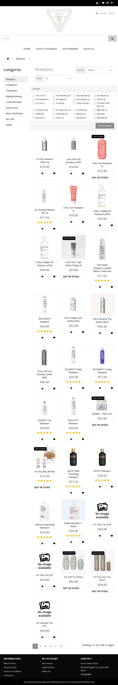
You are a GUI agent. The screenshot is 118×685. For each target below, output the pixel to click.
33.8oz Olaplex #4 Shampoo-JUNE (102, 213)
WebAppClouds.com (60, 682)
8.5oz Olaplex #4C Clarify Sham (73, 319)
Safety (9, 124)
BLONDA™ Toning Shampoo (102, 371)
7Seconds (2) (60, 114)
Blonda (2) (79, 114)
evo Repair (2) (101, 95)
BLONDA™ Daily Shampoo (73, 371)
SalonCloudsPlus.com (84, 682)
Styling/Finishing (14, 96)
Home (27, 48)
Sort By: (80, 70)
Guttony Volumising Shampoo (44, 526)
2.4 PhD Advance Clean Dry (44, 161)
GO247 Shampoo (102, 470)
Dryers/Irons (12, 107)
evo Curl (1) (39, 95)
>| (61, 646)
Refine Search (105, 125)
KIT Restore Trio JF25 (44, 624)
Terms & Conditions (13, 671)
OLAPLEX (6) (80, 110)
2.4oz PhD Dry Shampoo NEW (73, 161)
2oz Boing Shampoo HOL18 (44, 211)
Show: (39, 78)
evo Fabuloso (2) (62, 95)
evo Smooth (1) (41, 99)
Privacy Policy (10, 667)
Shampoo (20, 58)
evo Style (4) (59, 99)
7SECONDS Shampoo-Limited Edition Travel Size (102, 268)
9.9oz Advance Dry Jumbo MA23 (102, 320)
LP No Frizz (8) (81, 103)
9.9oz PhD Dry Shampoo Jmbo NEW (44, 374)
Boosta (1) (39, 117)
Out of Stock (100, 177)
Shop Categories (46, 48)
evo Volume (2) (81, 99)
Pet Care (10, 119)
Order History (48, 667)
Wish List (46, 671)
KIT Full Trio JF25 (44, 575)
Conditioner (11, 84)
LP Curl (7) (38, 103)
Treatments (11, 90)
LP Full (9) (58, 103)
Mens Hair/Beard (14, 113)
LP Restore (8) (40, 110)
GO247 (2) (100, 99)
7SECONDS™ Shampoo (44, 320)
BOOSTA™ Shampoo (73, 422)
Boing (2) (99, 114)
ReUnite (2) (79, 117)
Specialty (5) (100, 117)
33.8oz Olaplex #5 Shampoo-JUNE (44, 264)
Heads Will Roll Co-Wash (73, 525)
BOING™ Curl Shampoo (44, 422)
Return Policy (10, 663)
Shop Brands (70, 48)
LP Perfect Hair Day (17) (102, 104)
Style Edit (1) (100, 110)
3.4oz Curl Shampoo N (73, 209)
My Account (47, 663)
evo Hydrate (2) (81, 95)
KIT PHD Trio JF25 (102, 524)
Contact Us (9, 675)
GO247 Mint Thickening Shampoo (73, 474)
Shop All (89, 48)
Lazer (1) (58, 117)
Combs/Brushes (14, 102)
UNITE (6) (38, 114)
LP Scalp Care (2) (61, 110)
